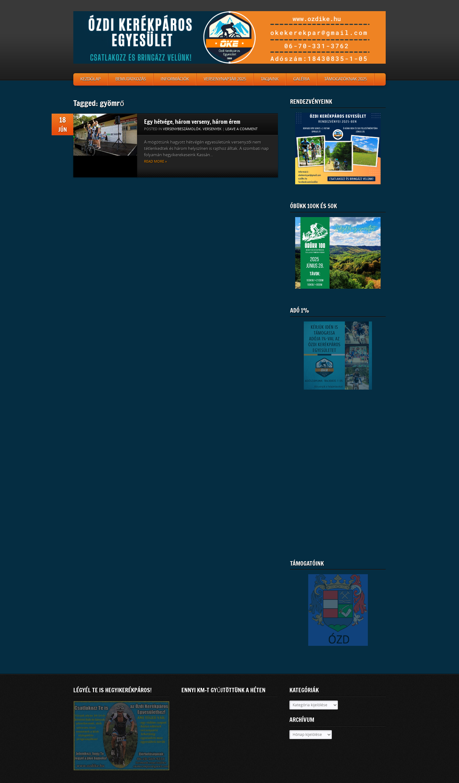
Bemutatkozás (130, 79)
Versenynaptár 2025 (225, 79)
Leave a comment (241, 129)
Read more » (155, 161)
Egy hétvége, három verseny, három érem (192, 121)
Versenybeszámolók (182, 129)
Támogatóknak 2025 (345, 79)
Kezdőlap (90, 79)
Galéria (301, 79)
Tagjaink (270, 79)
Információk (175, 79)
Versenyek (212, 129)
